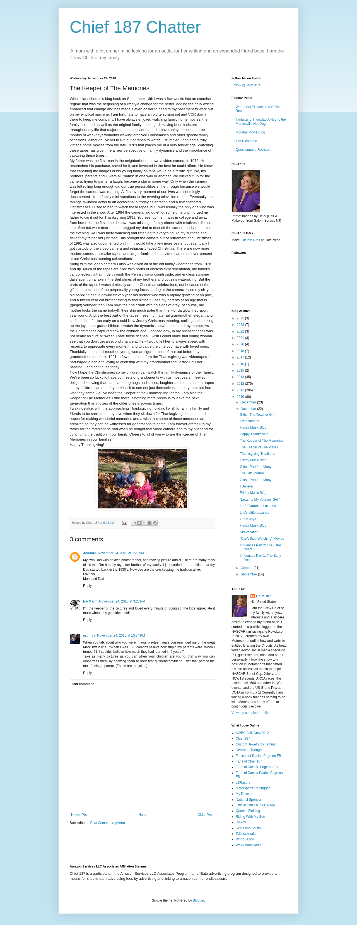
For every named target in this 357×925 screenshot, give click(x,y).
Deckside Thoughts (250, 750)
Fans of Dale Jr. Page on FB (257, 767)
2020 (241, 344)
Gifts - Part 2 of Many (255, 467)
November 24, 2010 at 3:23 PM (122, 601)
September (249, 574)
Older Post (205, 815)
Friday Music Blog (253, 427)
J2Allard (89, 553)
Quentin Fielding (248, 811)
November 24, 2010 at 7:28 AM (121, 553)
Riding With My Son (250, 817)
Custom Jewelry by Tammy (256, 744)
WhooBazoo (245, 839)
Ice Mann (90, 601)
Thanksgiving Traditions (257, 454)
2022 (241, 331)
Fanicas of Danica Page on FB (258, 756)
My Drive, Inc (245, 794)
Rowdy (241, 822)
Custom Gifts (250, 240)
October (247, 568)
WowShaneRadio (249, 845)
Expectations (249, 421)
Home (143, 815)
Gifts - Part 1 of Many (255, 480)
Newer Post (79, 815)
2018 (241, 351)
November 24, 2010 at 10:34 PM (121, 635)
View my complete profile (250, 713)
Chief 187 (263, 596)
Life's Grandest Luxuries (258, 506)
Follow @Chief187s (245, 85)
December (249, 402)
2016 (241, 364)
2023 (241, 325)
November (249, 409)
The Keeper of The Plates (259, 447)
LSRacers (243, 783)
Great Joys (248, 519)
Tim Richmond (246, 141)
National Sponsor (248, 800)
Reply (87, 586)
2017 (241, 357)
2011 (241, 390)
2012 (241, 384)
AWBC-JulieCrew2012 (252, 733)
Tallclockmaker (247, 834)
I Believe (246, 486)
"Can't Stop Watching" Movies (262, 539)
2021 (241, 338)
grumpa (89, 635)
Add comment (82, 684)
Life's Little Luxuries (254, 513)
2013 (241, 377)
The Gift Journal (252, 473)
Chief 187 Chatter (135, 27)
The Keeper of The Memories (261, 441)
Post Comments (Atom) (107, 823)
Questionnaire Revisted (253, 150)
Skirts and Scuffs (248, 828)
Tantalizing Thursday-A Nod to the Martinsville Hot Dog (261, 121)
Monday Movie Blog (250, 132)
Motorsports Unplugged (253, 788)
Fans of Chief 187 (249, 761)
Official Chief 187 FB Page (255, 805)
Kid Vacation (249, 532)
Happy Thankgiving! (254, 434)
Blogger (198, 900)
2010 (241, 397)
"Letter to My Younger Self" (260, 499)
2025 (241, 318)
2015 (241, 370)
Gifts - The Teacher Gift (257, 415)
